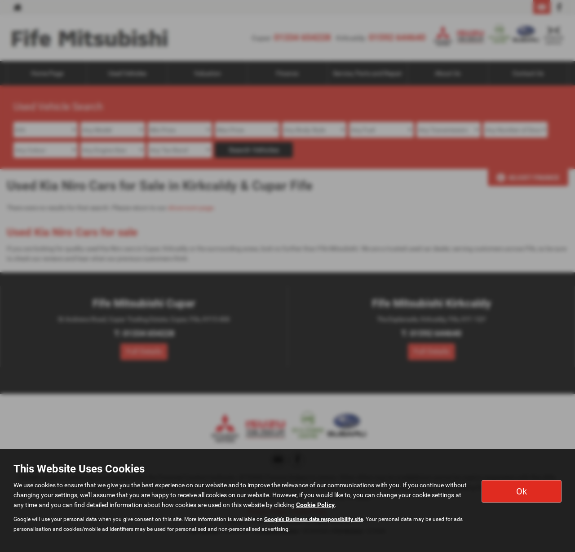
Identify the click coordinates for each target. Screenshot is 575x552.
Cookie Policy (315, 504)
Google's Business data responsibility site (313, 519)
